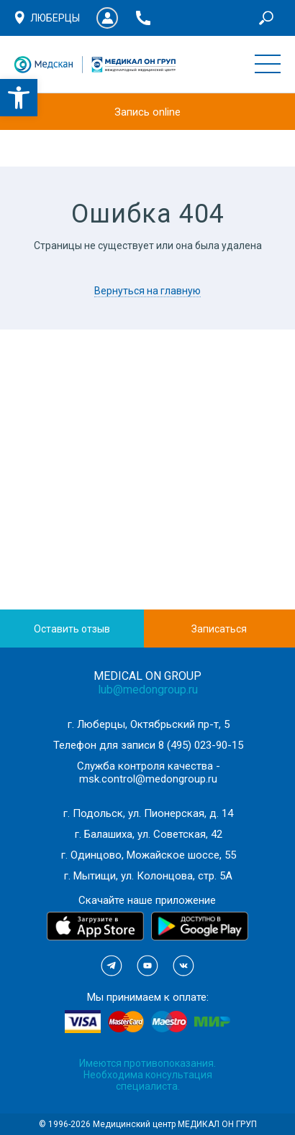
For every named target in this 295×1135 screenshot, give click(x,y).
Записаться (219, 629)
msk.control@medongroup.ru (148, 778)
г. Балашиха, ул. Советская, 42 (148, 834)
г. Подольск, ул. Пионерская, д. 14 (148, 813)
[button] (18, 97)
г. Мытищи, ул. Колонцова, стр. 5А (148, 875)
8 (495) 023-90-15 (200, 745)
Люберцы (55, 18)
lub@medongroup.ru (148, 689)
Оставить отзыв (72, 629)
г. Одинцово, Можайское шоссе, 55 (148, 855)
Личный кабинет (107, 18)
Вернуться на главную (147, 290)
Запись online (147, 112)
